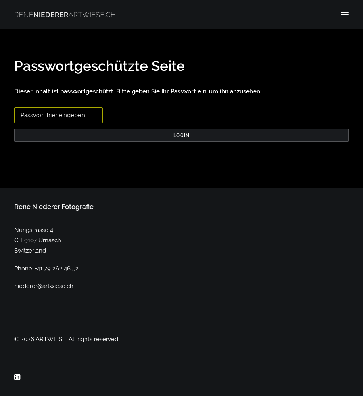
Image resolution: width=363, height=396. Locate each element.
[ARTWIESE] (65, 15)
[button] (345, 14)
